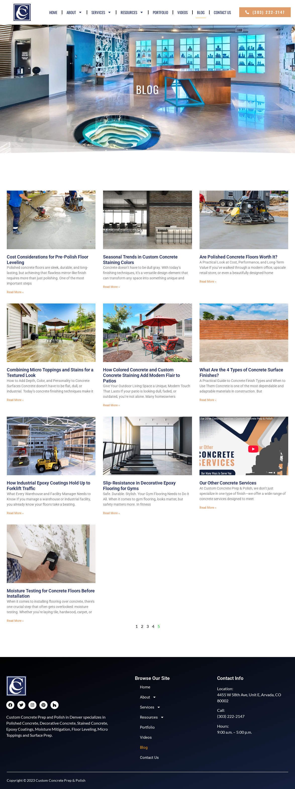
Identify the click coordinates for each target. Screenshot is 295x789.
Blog (201, 12)
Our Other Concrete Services (228, 483)
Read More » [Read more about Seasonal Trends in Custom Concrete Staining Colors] (111, 287)
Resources (132, 12)
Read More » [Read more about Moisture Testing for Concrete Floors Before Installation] (15, 621)
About (74, 12)
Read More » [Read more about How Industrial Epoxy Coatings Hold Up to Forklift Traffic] (15, 513)
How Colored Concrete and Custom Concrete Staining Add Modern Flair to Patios (141, 375)
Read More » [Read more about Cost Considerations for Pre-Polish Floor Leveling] (15, 292)
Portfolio (160, 12)
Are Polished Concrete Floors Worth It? (238, 256)
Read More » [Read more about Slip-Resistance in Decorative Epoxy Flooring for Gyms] (111, 513)
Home (53, 12)
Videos (182, 12)
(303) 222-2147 (230, 716)
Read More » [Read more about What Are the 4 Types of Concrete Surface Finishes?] (208, 400)
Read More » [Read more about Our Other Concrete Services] (208, 507)
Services (101, 12)
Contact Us (222, 12)
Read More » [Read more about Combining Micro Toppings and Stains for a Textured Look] (15, 400)
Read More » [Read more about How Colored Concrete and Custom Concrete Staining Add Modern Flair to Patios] (111, 405)
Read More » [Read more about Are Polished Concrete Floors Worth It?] (208, 281)
